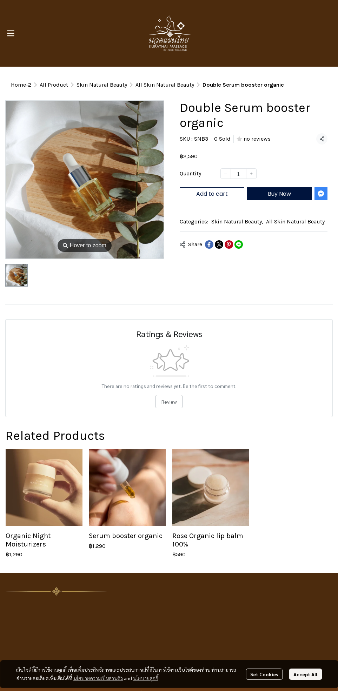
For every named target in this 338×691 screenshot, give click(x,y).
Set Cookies (264, 674)
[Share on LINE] (238, 244)
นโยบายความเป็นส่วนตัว (98, 678)
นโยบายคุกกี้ (145, 678)
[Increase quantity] (251, 174)
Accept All (305, 674)
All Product (54, 84)
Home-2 (21, 84)
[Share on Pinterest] (229, 244)
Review (169, 401)
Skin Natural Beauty (102, 84)
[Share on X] (219, 244)
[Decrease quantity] (226, 174)
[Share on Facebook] (209, 244)
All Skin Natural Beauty (164, 84)
